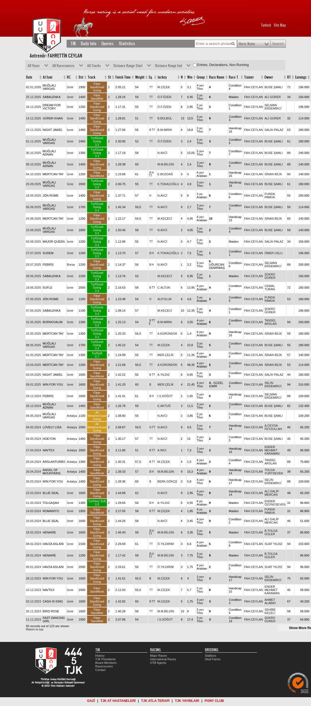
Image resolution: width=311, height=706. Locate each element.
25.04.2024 (33, 461)
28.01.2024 (33, 555)
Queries (107, 44)
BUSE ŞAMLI (273, 87)
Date (29, 77)
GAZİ (91, 701)
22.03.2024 (33, 493)
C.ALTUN (164, 287)
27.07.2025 (33, 253)
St (109, 77)
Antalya (72, 415)
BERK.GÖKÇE (168, 481)
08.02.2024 (33, 544)
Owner (268, 77)
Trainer (249, 77)
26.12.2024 (33, 405)
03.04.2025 (33, 374)
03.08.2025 (33, 241)
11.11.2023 (33, 619)
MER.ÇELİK (166, 355)
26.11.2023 (33, 611)
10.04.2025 (33, 364)
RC (69, 77)
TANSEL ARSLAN (270, 322)
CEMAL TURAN (269, 287)
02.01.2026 (33, 87)
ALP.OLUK (165, 299)
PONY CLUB (214, 701)
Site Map (280, 25)
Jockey (162, 77)
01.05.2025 (33, 355)
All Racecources (63, 65)
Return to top (35, 629)
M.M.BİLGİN (166, 164)
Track (91, 77)
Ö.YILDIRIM (166, 544)
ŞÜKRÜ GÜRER (269, 276)
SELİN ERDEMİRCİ (272, 384)
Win (189, 77)
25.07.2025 (33, 264)
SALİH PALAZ (273, 129)
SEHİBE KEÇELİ (269, 611)
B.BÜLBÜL (165, 118)
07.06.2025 (33, 299)
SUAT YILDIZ (273, 544)
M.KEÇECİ (165, 218)
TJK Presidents (105, 659)
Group (201, 77)
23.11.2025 (33, 129)
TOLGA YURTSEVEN (273, 471)
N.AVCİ (162, 152)
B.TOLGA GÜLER (270, 532)
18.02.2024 (33, 532)
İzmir (70, 87)
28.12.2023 (33, 578)
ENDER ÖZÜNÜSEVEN (274, 503)
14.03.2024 (33, 511)
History (100, 655)
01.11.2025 (33, 141)
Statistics (127, 44)
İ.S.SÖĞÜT (165, 396)
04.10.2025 (33, 174)
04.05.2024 (33, 415)
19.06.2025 (33, 287)
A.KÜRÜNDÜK (168, 333)
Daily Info (88, 44)
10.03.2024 (33, 521)
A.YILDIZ (164, 374)
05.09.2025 (33, 207)
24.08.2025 (33, 218)
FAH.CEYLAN (253, 87)
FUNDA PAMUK (269, 195)
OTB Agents (158, 662)
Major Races (158, 655)
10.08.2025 (33, 230)
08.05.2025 (33, 345)
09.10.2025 (33, 164)
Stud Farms (213, 659)
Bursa (71, 264)
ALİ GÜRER (272, 97)
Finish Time (123, 77)
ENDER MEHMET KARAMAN (271, 450)
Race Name (216, 77)
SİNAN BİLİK (273, 174)
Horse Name (247, 43)
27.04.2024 (33, 450)
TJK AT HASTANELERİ (117, 701)
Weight (139, 77)
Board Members (106, 662)
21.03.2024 (33, 502)
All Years (34, 65)
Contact (100, 669)
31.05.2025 (33, 322)
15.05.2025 (33, 333)
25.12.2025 (33, 97)
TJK (73, 44)
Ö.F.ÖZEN (165, 97)
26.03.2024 (33, 481)
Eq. (150, 77)
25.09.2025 (33, 184)
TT (151, 87)
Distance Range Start (127, 65)
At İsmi (47, 77)
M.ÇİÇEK (164, 87)
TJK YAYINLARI (187, 701)
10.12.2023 (33, 590)
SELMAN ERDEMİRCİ (272, 107)
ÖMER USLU (273, 253)
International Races (163, 659)
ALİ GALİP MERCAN (271, 493)
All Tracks (94, 65)
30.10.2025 (33, 152)
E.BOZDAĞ (165, 174)
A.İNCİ (162, 450)
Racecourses (104, 666)
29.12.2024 (33, 396)
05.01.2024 (33, 567)
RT (289, 77)
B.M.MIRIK (165, 129)
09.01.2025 (33, 384)
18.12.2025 (33, 106)
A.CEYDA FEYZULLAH (273, 427)
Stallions (210, 655)
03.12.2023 (33, 601)
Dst (81, 77)
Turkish (266, 25)
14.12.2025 (33, 118)
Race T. (234, 77)
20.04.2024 (33, 471)
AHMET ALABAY (270, 601)
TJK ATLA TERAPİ (155, 701)
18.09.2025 (33, 195)
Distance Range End (168, 65)
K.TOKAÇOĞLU (168, 184)
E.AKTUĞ (164, 405)
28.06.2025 (33, 276)
